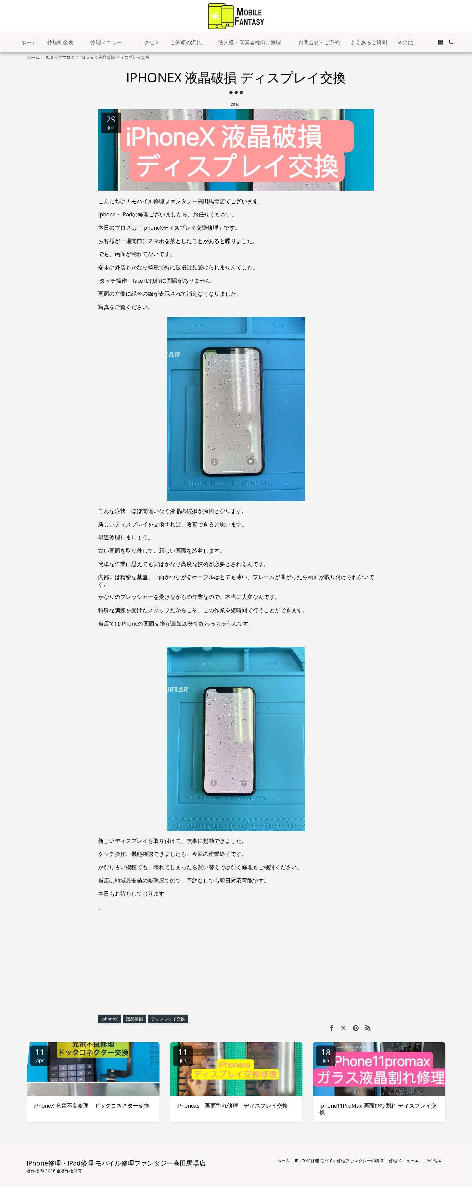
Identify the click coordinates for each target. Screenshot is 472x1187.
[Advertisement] (236, 962)
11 (40, 1054)
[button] (64, 42)
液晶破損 (134, 1019)
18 (326, 1054)
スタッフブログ (60, 57)
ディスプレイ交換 (168, 1019)
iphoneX (109, 1019)
